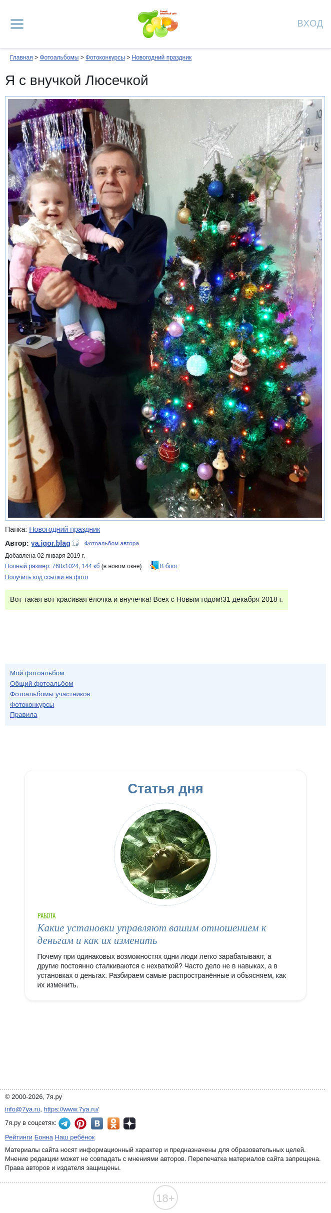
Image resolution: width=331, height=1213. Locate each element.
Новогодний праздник (162, 57)
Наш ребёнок (75, 1137)
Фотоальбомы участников (50, 694)
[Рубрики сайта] (17, 24)
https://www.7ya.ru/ (71, 1109)
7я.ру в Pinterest (80, 1123)
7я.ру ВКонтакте (97, 1123)
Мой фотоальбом (37, 673)
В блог (169, 566)
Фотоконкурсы (105, 57)
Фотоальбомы (59, 57)
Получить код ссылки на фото (46, 577)
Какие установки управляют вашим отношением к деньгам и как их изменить (152, 934)
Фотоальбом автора (111, 543)
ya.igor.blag (50, 543)
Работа (47, 915)
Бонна (43, 1137)
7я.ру (130, 1123)
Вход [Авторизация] (311, 23)
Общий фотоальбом (41, 683)
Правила (24, 714)
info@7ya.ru (22, 1109)
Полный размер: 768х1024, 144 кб (52, 566)
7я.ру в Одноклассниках (114, 1123)
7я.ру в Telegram (64, 1123)
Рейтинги (18, 1137)
